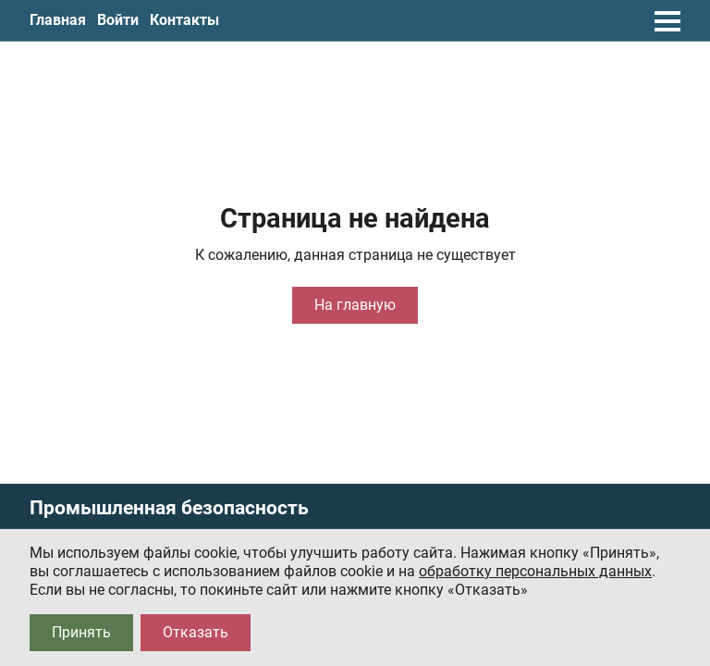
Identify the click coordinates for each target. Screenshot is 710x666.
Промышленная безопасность (169, 508)
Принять (81, 632)
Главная (58, 20)
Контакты (184, 20)
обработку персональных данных (535, 571)
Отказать (195, 632)
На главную (355, 305)
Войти (118, 20)
